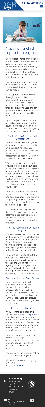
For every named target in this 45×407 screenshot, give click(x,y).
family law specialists (28, 314)
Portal (40, 3)
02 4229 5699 (29, 3)
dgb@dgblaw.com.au (16, 401)
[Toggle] (41, 6)
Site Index (11, 404)
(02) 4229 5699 (16, 365)
